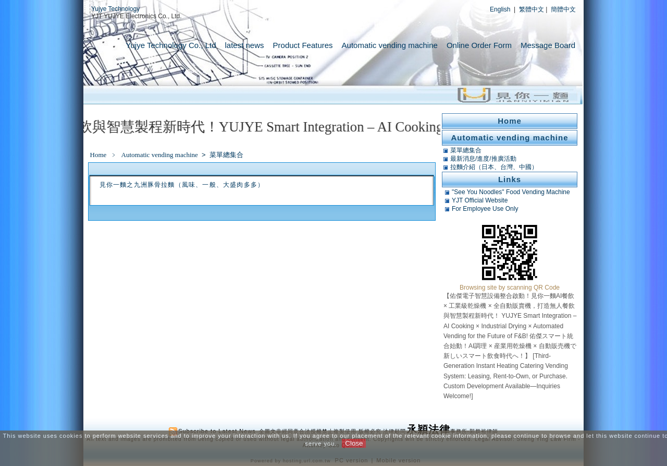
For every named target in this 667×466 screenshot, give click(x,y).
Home (98, 155)
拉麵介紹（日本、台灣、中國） (494, 167)
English (500, 9)
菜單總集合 (226, 155)
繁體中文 (531, 9)
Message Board (548, 45)
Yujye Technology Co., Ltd (171, 45)
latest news (244, 45)
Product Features (303, 45)
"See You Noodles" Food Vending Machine (511, 192)
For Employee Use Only (485, 208)
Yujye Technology (115, 9)
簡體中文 (563, 9)
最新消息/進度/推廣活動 (483, 158)
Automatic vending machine (390, 45)
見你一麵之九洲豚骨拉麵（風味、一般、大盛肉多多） (182, 184)
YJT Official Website (480, 200)
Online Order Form (479, 45)
